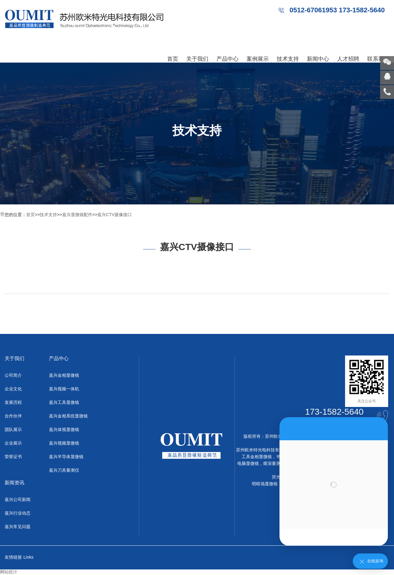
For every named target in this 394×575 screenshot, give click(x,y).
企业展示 (13, 443)
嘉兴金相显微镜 (64, 375)
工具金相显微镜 (257, 456)
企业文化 (13, 388)
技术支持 (288, 59)
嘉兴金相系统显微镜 (68, 415)
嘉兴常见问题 (17, 526)
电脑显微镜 (248, 463)
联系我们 (378, 59)
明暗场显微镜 (265, 483)
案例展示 (258, 59)
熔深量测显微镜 (278, 463)
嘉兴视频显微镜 (64, 443)
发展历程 (13, 402)
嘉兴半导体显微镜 (66, 456)
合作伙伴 (13, 415)
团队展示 (13, 429)
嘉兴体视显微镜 (64, 429)
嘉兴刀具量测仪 (64, 470)
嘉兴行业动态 (17, 513)
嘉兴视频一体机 (64, 388)
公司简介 (13, 375)
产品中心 (227, 59)
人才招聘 (348, 59)
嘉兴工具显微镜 (64, 402)
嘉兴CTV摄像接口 (114, 214)
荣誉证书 (13, 456)
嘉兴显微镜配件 (77, 214)
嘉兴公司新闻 (17, 499)
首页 (172, 59)
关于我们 (197, 59)
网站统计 (8, 571)
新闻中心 (318, 59)
